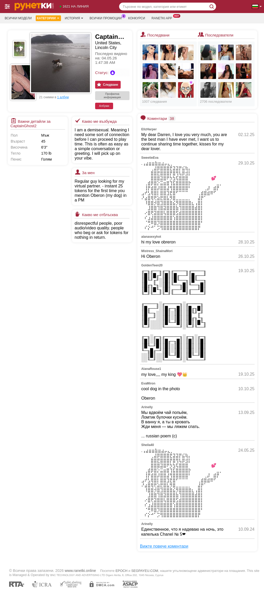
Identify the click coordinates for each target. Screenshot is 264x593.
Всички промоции (107, 17)
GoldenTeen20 (152, 265)
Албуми (104, 105)
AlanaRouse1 (151, 369)
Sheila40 (147, 445)
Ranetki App (163, 17)
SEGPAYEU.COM (144, 571)
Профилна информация (112, 95)
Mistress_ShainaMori (157, 251)
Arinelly (147, 407)
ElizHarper (149, 129)
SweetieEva (149, 158)
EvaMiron (148, 383)
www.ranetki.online (80, 570)
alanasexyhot (151, 237)
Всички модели (18, 18)
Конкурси (136, 18)
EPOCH (121, 571)
